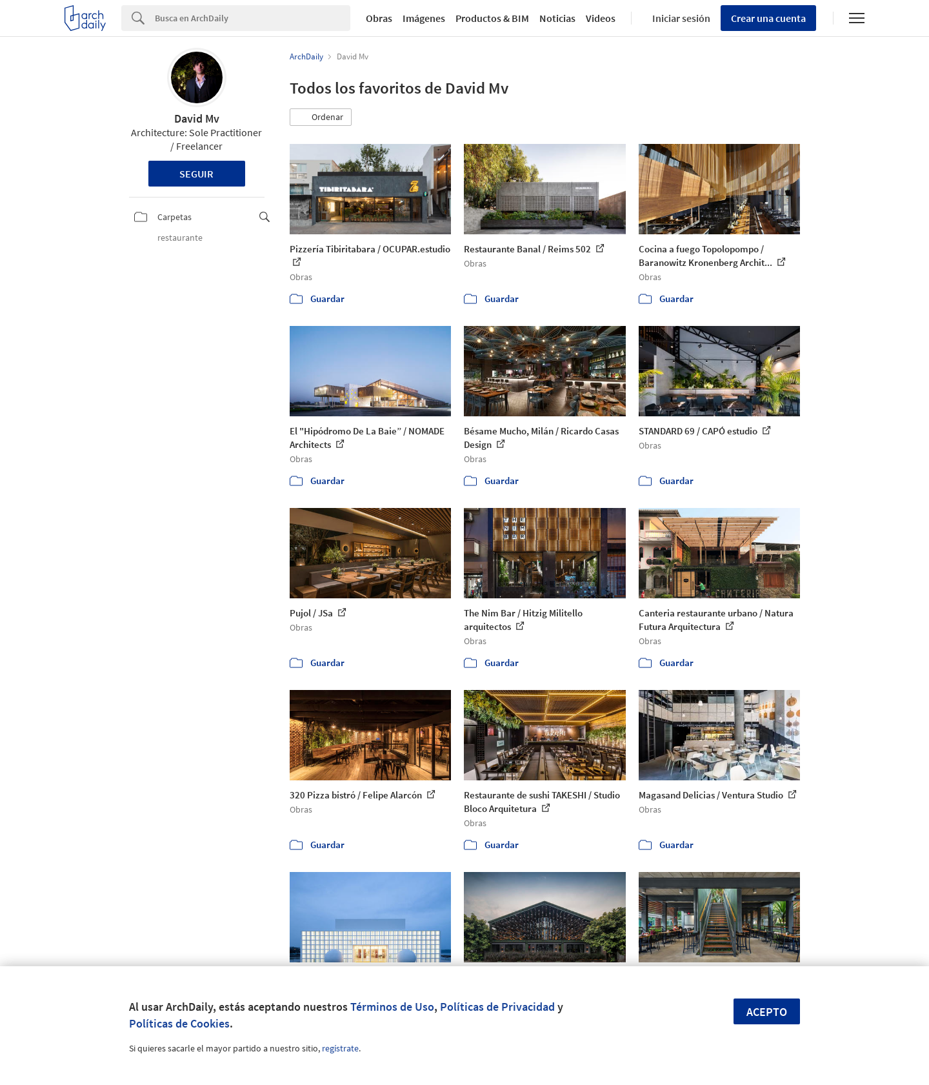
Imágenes (424, 18)
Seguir (196, 173)
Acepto (766, 1011)
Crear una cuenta (768, 18)
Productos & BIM (492, 18)
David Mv (196, 118)
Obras (379, 18)
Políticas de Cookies (179, 1023)
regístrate (340, 1048)
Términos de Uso (392, 1006)
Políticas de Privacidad (497, 1006)
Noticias (557, 18)
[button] (321, 117)
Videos (600, 18)
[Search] (252, 18)
